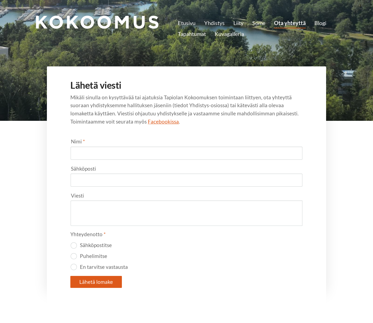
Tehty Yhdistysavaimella (286, 307)
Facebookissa (163, 121)
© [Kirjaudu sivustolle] (72, 307)
